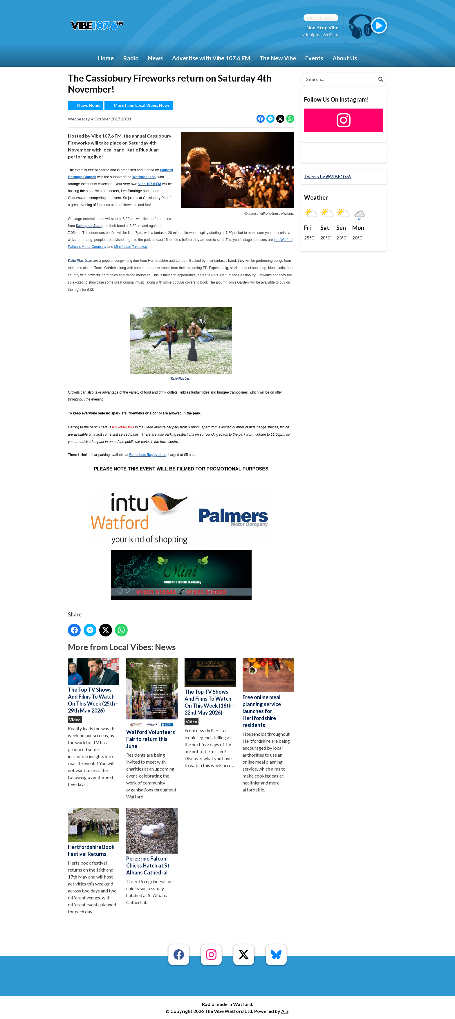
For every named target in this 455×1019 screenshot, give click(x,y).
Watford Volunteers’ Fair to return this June (152, 703)
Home (106, 58)
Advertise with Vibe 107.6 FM (211, 58)
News (155, 58)
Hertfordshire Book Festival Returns (93, 832)
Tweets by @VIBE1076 (327, 176)
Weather (316, 197)
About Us (345, 58)
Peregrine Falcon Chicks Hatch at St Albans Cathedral (152, 842)
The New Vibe (277, 58)
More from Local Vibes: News (142, 105)
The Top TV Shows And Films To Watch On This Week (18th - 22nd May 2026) (210, 687)
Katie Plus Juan (80, 261)
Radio (131, 58)
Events (314, 58)
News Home (88, 105)
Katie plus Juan (89, 226)
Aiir (284, 1011)
